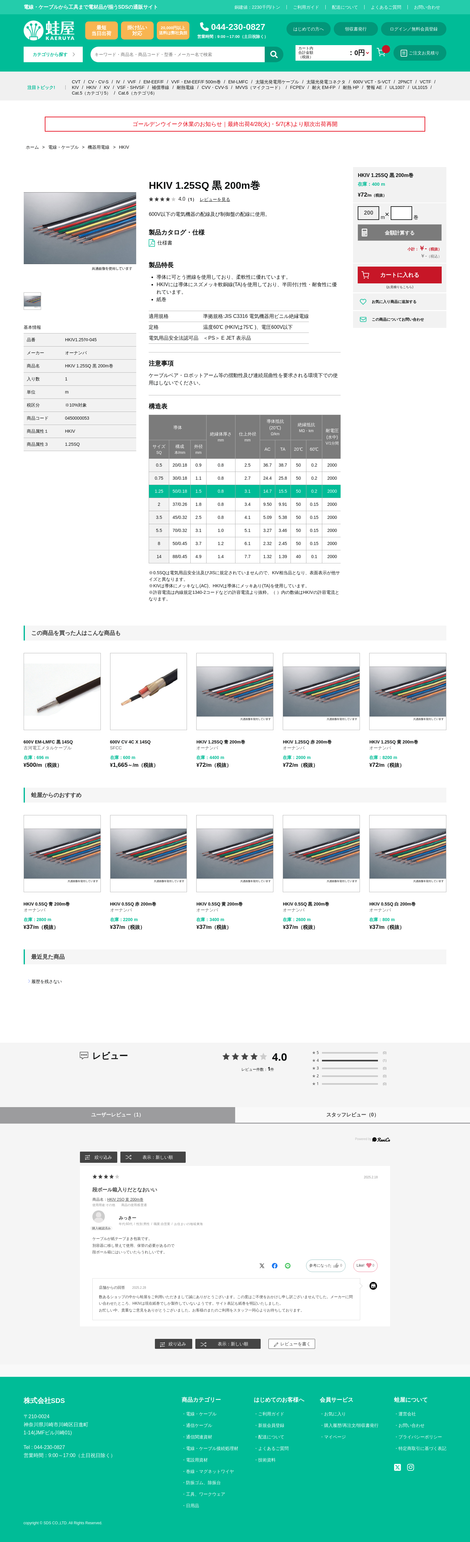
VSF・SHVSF (131, 87)
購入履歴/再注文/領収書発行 (351, 1425)
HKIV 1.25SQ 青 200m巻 (220, 741)
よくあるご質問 (386, 7)
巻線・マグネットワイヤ (210, 1471)
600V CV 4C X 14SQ (130, 741)
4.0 (279, 1057)
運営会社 (407, 1413)
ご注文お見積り (420, 53)
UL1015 (419, 87)
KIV (75, 87)
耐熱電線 (185, 87)
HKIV (91, 87)
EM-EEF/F (153, 81)
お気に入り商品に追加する (394, 302)
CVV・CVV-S (215, 87)
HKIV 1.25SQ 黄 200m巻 (393, 741)
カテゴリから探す (54, 54)
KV (107, 87)
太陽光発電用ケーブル (277, 81)
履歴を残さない (46, 981)
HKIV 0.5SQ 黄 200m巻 (219, 903)
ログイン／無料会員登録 (414, 28)
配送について (345, 7)
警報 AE (374, 87)
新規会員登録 (271, 1425)
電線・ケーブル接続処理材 (212, 1448)
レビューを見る (215, 199)
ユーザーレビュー (117, 1114)
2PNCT (405, 81)
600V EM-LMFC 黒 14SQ (48, 741)
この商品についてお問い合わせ (398, 319)
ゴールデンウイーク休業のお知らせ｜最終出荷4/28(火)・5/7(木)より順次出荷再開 (234, 124)
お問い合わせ (427, 7)
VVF (132, 81)
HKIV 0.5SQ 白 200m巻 (392, 903)
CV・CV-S (98, 81)
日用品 (192, 1505)
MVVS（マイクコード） (259, 87)
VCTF (425, 81)
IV (118, 81)
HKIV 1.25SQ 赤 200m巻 (307, 741)
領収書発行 (356, 28)
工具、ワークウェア (205, 1494)
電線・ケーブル (201, 1413)
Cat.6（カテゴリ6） (137, 93)
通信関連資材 (199, 1436)
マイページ (335, 1436)
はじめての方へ (308, 28)
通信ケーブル (199, 1425)
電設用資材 (197, 1459)
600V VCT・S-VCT (372, 81)
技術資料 (267, 1459)
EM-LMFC (238, 81)
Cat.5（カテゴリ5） (91, 93)
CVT (76, 81)
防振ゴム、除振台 (203, 1482)
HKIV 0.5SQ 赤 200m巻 (133, 903)
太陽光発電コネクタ (326, 81)
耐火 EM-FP (323, 87)
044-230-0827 (238, 27)
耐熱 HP (351, 87)
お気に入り (335, 1413)
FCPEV (297, 87)
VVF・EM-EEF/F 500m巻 (196, 81)
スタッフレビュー (352, 1114)
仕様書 (164, 242)
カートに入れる (399, 275)
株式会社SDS (44, 1401)
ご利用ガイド (306, 7)
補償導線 (160, 87)
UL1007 (397, 87)
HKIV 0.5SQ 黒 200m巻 (306, 903)
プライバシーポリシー (420, 1436)
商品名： (117, 1199)
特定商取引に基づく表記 (422, 1448)
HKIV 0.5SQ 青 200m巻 (47, 903)
